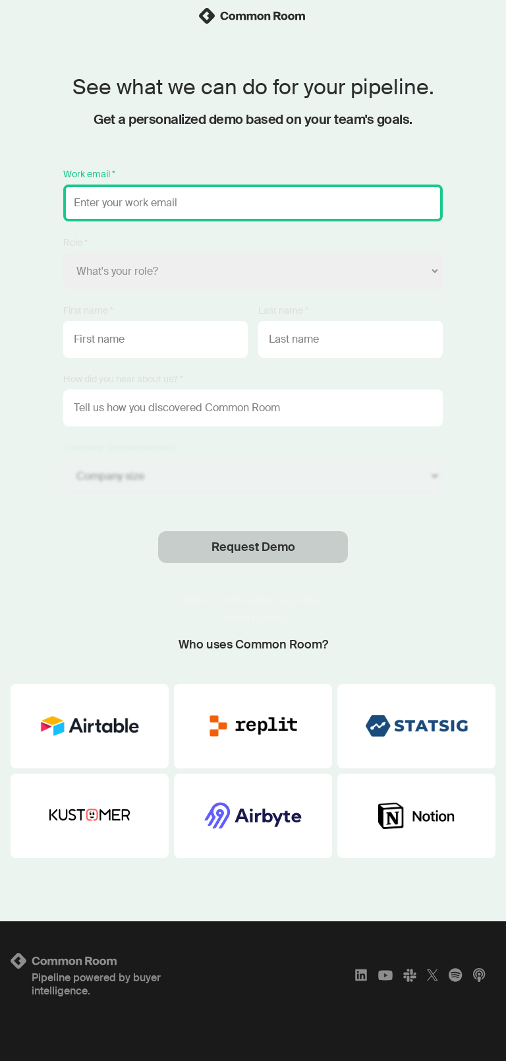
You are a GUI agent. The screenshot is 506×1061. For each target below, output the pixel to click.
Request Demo (253, 547)
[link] (253, 16)
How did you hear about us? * (123, 379)
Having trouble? (253, 618)
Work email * (89, 174)
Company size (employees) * (121, 447)
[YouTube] (385, 975)
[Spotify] (455, 975)
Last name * (283, 310)
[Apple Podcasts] (479, 975)
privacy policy (293, 600)
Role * (75, 242)
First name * (88, 310)
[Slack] (409, 975)
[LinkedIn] (361, 975)
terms (233, 600)
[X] (432, 975)
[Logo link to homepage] (91, 961)
